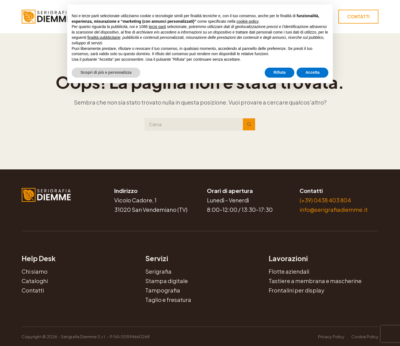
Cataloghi (35, 280)
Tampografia (162, 290)
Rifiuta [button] (280, 72)
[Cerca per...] (194, 124)
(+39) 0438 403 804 (325, 200)
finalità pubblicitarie (103, 37)
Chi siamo (35, 271)
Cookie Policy (364, 336)
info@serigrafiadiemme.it (334, 209)
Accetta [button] (312, 72)
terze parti (157, 26)
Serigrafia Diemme (53, 206)
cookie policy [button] (247, 21)
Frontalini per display (296, 290)
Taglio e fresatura (168, 299)
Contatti (358, 16)
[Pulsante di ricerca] (249, 124)
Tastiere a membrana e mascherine (315, 280)
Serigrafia (158, 271)
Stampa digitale (166, 280)
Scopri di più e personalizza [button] (105, 72)
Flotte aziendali (289, 271)
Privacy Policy (331, 336)
